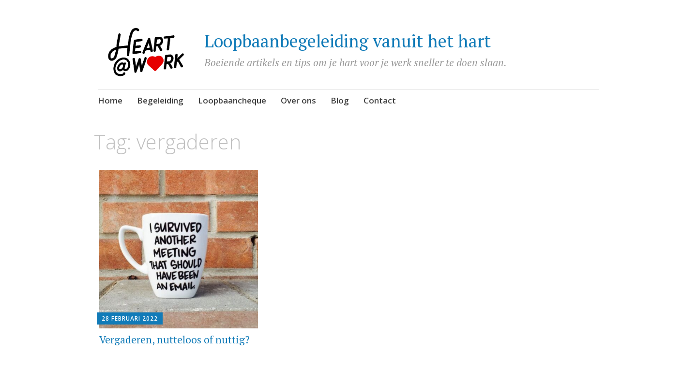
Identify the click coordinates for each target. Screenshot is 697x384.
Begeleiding (160, 100)
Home (110, 100)
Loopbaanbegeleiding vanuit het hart (347, 41)
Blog (340, 100)
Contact (380, 100)
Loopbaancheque (232, 100)
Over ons (298, 100)
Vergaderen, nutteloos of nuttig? (174, 339)
